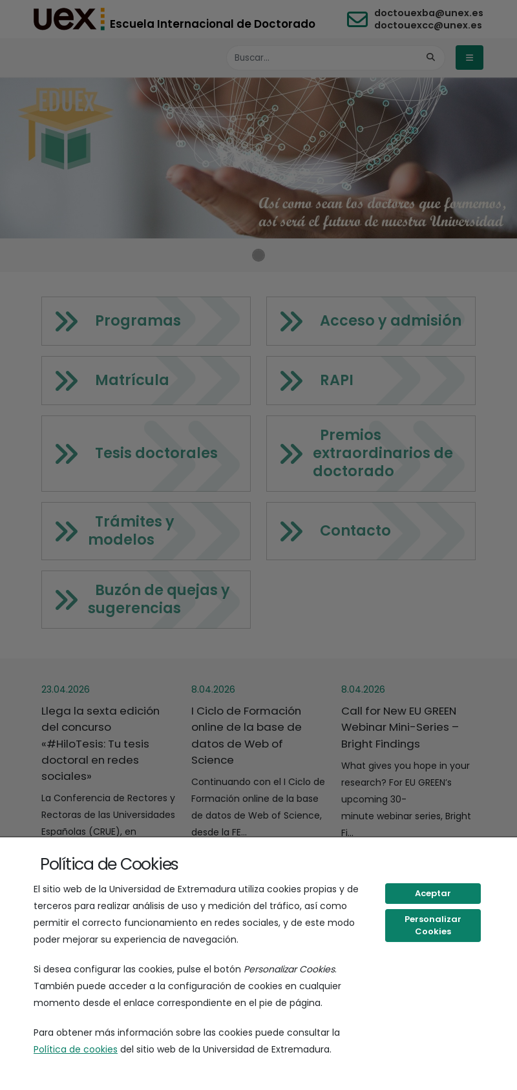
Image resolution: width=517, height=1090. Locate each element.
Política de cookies (76, 1049)
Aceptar (433, 893)
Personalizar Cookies (433, 925)
